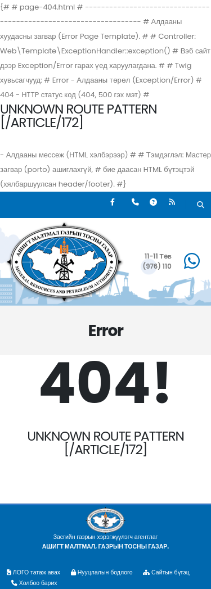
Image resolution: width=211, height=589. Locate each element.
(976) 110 (156, 266)
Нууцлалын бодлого (102, 572)
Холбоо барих (34, 583)
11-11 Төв (158, 256)
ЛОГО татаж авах (33, 572)
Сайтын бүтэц (166, 572)
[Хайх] (200, 206)
